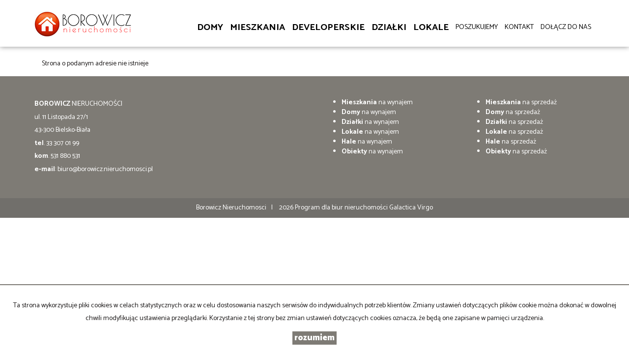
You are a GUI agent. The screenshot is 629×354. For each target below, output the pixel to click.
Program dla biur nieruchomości (342, 207)
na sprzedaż (521, 102)
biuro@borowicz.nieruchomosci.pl (105, 169)
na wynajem (377, 102)
